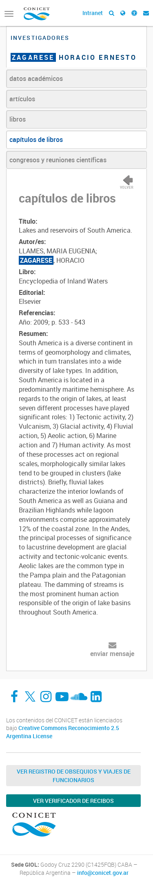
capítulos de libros (36, 139)
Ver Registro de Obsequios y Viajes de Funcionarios (74, 775)
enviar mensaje (112, 653)
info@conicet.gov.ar (103, 872)
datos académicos (36, 78)
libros (17, 119)
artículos (22, 98)
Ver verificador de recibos (73, 800)
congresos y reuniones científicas (57, 159)
